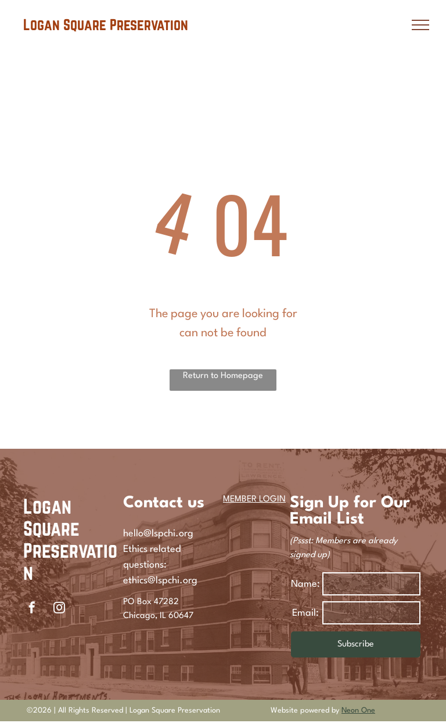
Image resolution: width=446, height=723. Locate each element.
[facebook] (32, 609)
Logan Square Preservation (70, 539)
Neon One (358, 710)
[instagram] (59, 609)
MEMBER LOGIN (254, 499)
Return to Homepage (223, 376)
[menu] (420, 25)
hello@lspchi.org (158, 534)
